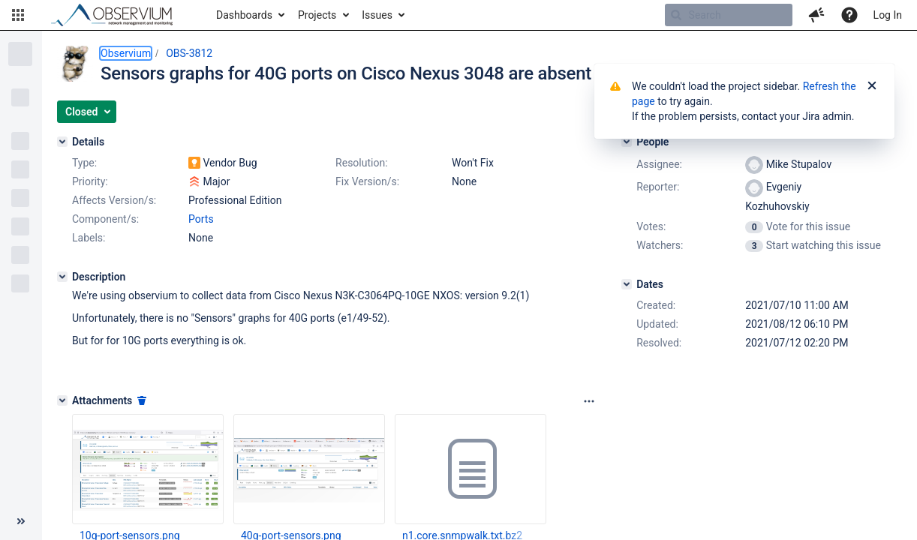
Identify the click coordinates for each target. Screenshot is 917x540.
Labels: (88, 238)
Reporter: (657, 187)
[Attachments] (62, 400)
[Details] (62, 141)
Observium (126, 53)
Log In (887, 15)
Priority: (90, 182)
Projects (317, 15)
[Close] (871, 86)
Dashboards (244, 15)
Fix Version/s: (367, 182)
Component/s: (105, 219)
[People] (626, 141)
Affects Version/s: (114, 200)
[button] (18, 15)
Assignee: (659, 164)
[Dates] (626, 284)
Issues (377, 15)
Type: (84, 163)
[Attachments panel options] (589, 401)
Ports (201, 219)
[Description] (62, 277)
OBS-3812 (189, 53)
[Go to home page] (119, 15)
